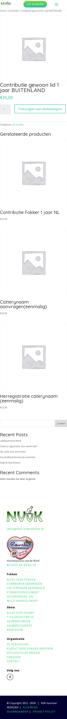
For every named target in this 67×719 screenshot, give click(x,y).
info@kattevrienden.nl (26, 529)
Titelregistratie (20, 617)
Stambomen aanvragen (24, 583)
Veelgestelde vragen (23, 653)
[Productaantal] (5, 109)
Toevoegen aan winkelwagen (40, 109)
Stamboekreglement (23, 592)
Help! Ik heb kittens (10, 462)
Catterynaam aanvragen (26, 588)
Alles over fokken (21, 579)
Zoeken (61, 423)
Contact (13, 661)
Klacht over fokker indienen (30, 648)
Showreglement (20, 625)
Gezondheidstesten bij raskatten (17, 457)
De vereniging (18, 644)
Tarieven (14, 657)
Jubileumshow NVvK (10, 440)
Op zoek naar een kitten (13, 451)
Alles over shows (20, 612)
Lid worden (35, 4)
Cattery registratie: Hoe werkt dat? (18, 446)
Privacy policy (44, 711)
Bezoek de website (21, 565)
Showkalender (18, 621)
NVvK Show (15, 630)
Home (3, 10)
